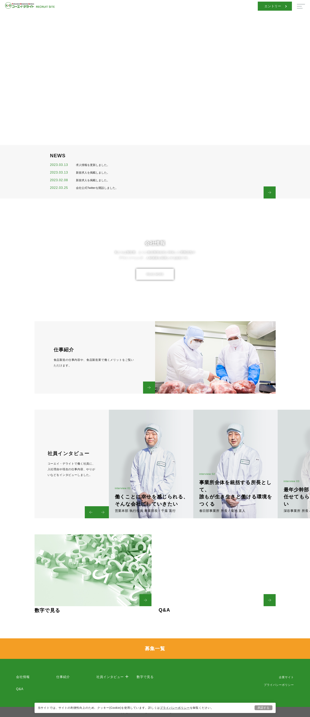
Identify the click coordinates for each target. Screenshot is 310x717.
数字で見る (145, 677)
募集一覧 (155, 648)
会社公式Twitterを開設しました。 (97, 187)
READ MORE (155, 274)
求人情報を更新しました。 (93, 165)
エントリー (275, 6)
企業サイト (286, 677)
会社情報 (23, 677)
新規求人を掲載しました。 (93, 172)
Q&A (20, 689)
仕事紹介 (63, 677)
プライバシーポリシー (175, 707)
